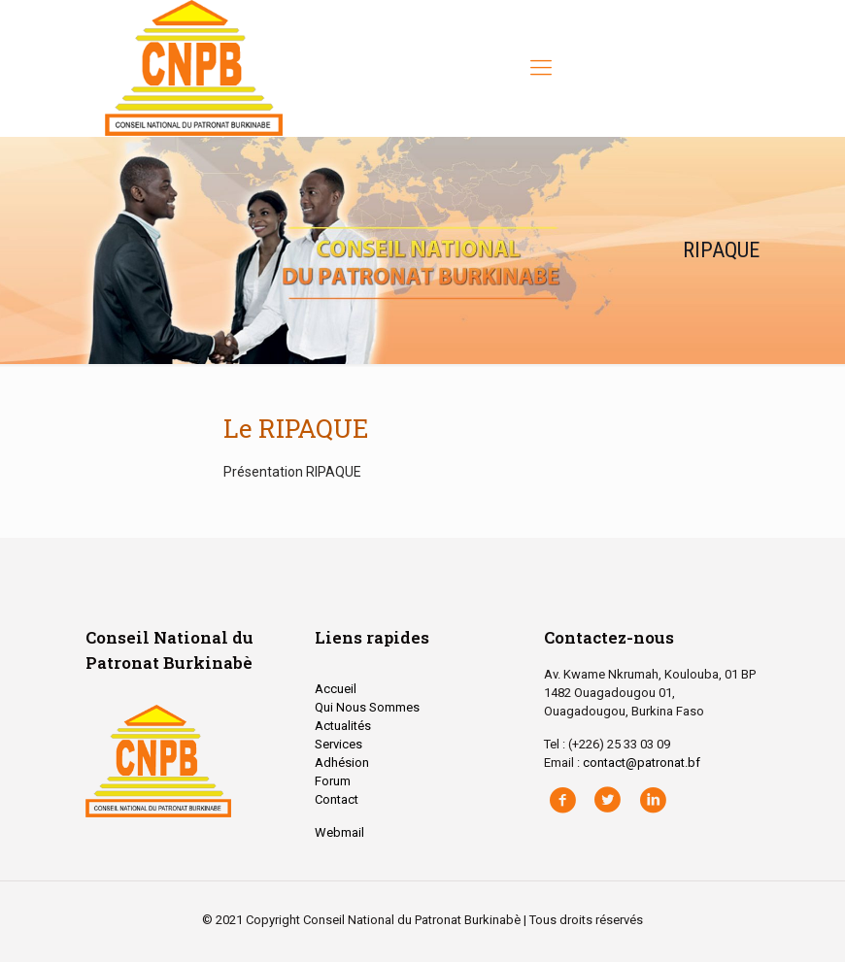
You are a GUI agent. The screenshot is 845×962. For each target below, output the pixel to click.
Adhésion (342, 762)
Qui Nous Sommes (367, 707)
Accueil (335, 688)
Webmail (339, 832)
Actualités (343, 725)
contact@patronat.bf (641, 762)
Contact (336, 799)
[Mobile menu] (541, 67)
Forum (333, 781)
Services (338, 744)
